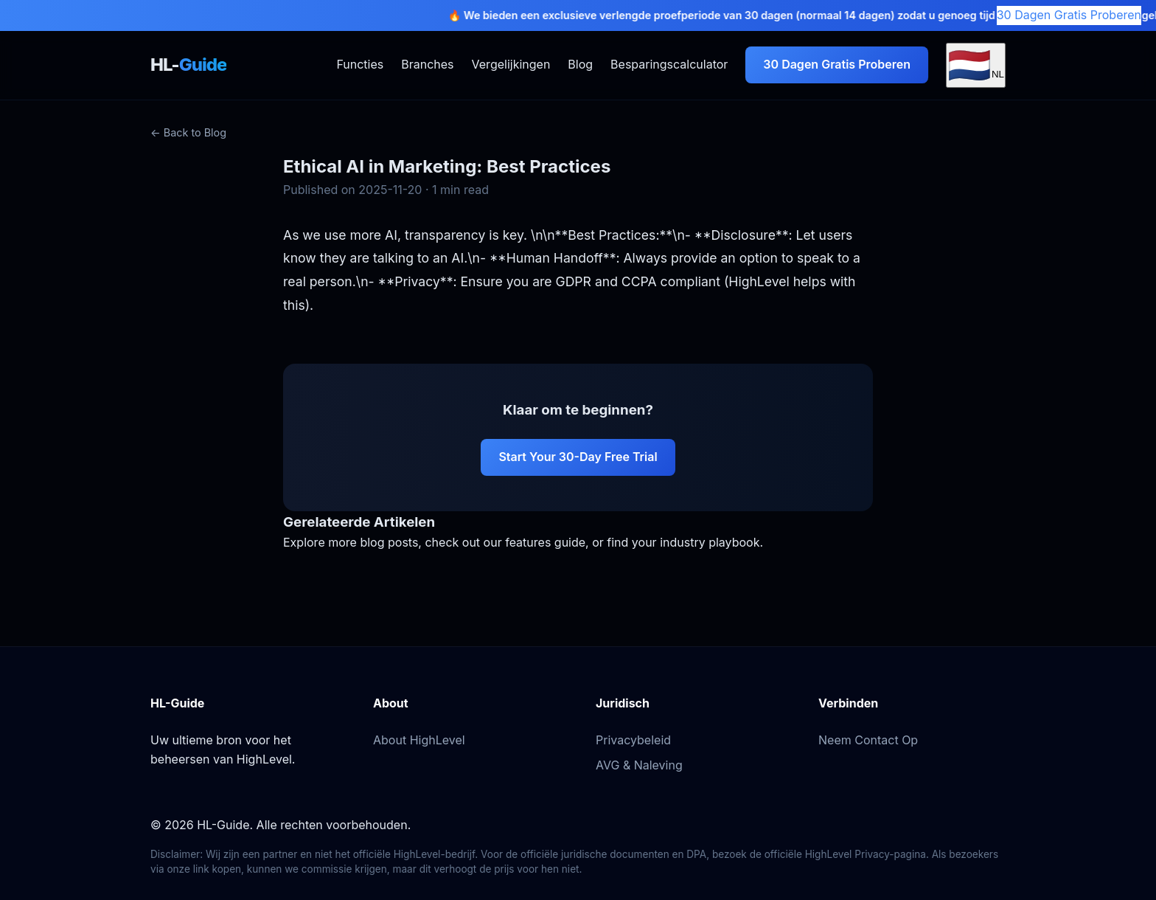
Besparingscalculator (669, 64)
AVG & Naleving (639, 765)
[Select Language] (976, 65)
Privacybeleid (633, 740)
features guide (545, 542)
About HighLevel (419, 740)
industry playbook (709, 542)
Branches (427, 64)
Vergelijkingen (511, 64)
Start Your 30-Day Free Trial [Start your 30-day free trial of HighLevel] (577, 456)
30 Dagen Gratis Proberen (1069, 14)
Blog (580, 64)
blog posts (389, 542)
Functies (359, 64)
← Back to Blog (188, 132)
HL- (188, 64)
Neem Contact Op (868, 740)
